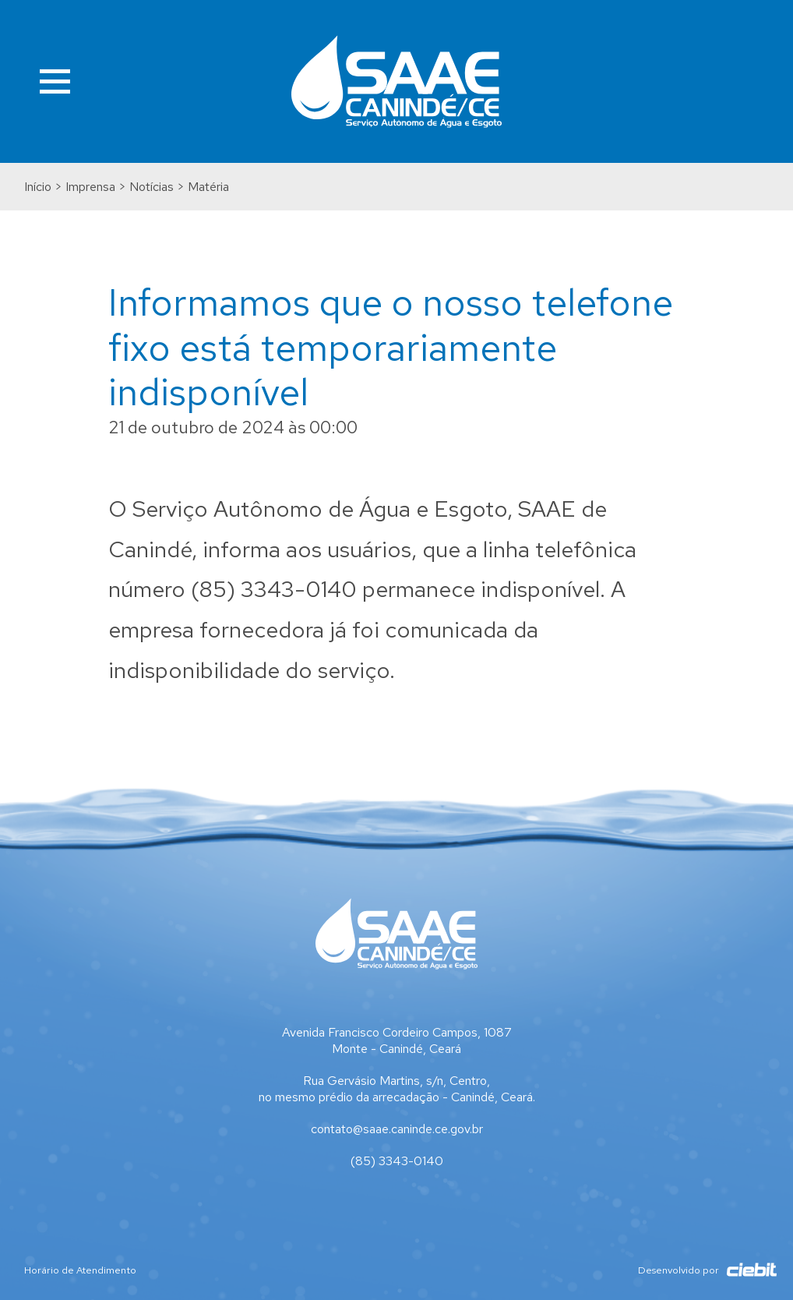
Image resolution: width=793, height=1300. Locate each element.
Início (37, 186)
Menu (55, 82)
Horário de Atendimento (80, 1270)
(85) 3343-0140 (397, 1161)
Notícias (151, 186)
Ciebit (744, 1270)
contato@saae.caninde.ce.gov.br (397, 1129)
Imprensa (90, 186)
